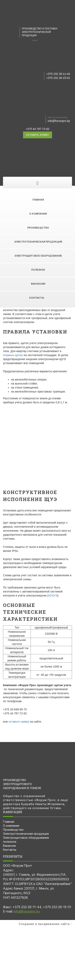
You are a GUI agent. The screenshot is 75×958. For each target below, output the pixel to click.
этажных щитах (13, 355)
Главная (38, 199)
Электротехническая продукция (38, 241)
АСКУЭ (52, 595)
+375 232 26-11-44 (58, 73)
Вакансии (38, 283)
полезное (38, 269)
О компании (38, 213)
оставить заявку (37, 135)
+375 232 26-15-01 (58, 77)
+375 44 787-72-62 (37, 129)
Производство (38, 227)
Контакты (36, 297)
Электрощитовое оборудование (38, 255)
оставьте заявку (19, 721)
